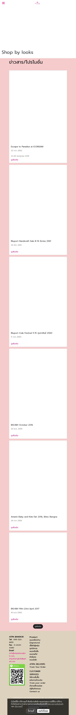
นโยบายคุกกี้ (18, 706)
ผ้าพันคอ (33, 657)
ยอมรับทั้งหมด (43, 711)
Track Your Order (38, 667)
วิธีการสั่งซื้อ (34, 677)
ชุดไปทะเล (33, 648)
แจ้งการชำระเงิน (36, 680)
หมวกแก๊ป (33, 654)
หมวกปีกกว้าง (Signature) (35, 641)
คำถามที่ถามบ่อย (36, 685)
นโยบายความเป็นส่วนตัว (55, 704)
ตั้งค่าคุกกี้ (31, 711)
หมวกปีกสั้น (34, 651)
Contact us (35, 691)
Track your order (37, 683)
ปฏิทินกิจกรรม (35, 688)
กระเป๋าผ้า (33, 659)
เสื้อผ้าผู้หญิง (34, 645)
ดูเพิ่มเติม (15, 159)
